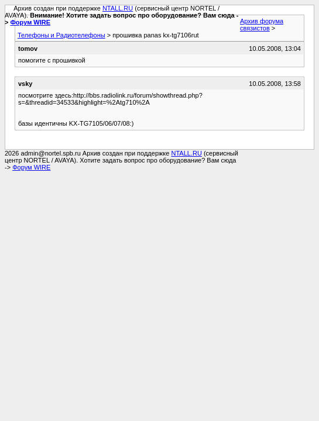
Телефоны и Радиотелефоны (61, 35)
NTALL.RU (117, 8)
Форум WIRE (30, 22)
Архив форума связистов (261, 25)
